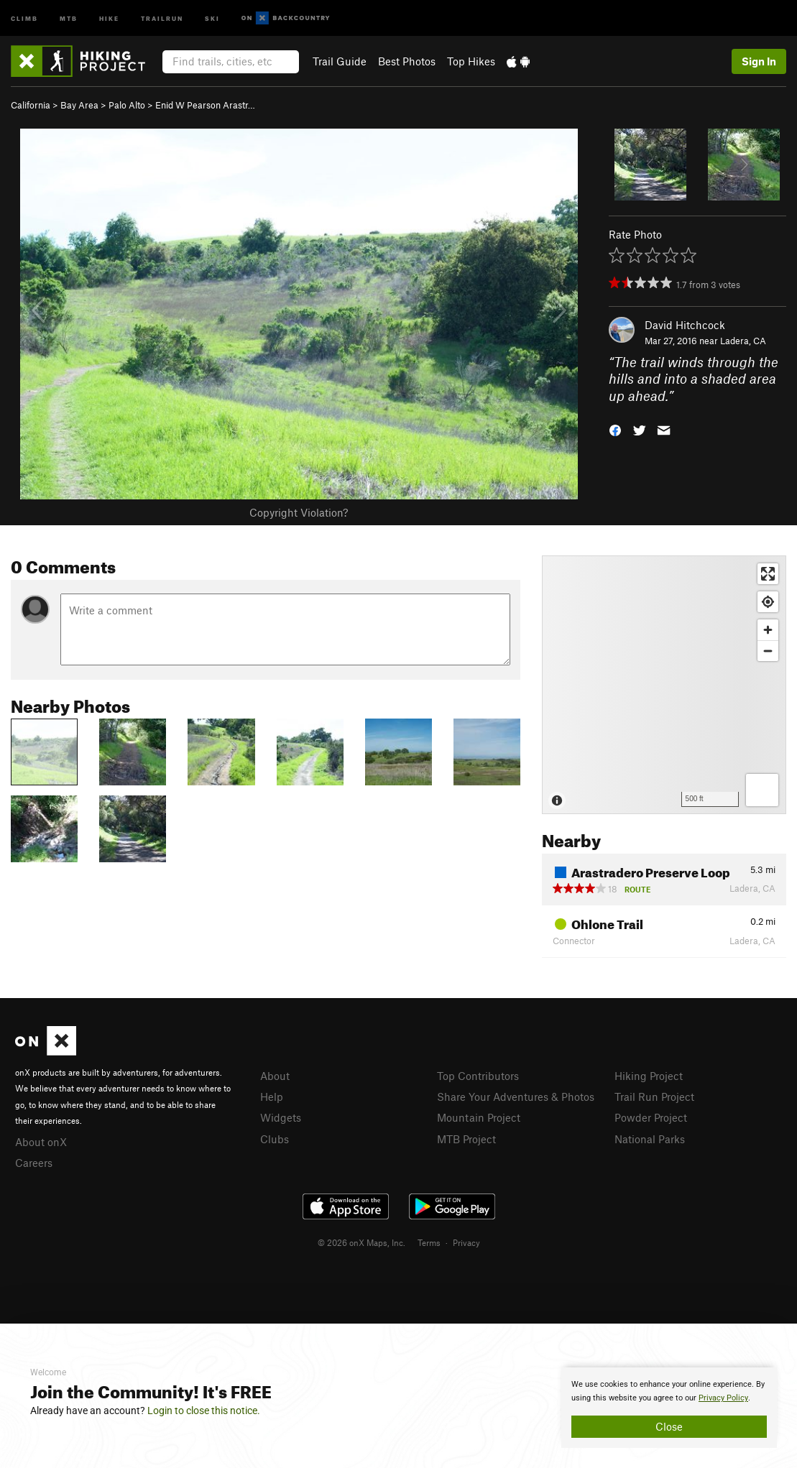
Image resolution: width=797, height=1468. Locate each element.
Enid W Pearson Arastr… (205, 105)
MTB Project (466, 1138)
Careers (33, 1162)
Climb (24, 17)
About (275, 1075)
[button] (615, 429)
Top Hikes (471, 61)
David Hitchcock (685, 324)
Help (271, 1096)
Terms (429, 1242)
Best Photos (407, 61)
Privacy (466, 1242)
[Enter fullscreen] (767, 573)
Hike (109, 17)
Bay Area (79, 105)
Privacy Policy (723, 1398)
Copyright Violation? (298, 512)
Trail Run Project (654, 1096)
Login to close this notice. (203, 1410)
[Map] (664, 684)
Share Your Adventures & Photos (515, 1096)
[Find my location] (767, 601)
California (30, 105)
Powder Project (650, 1117)
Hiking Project (648, 1075)
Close (669, 1426)
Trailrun (162, 17)
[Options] (762, 790)
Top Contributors (478, 1075)
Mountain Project (478, 1117)
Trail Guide (340, 61)
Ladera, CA (743, 340)
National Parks (649, 1138)
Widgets (280, 1117)
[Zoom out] (767, 650)
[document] (669, 1407)
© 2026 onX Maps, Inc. (361, 1242)
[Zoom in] (767, 629)
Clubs (274, 1138)
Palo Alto (127, 105)
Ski (212, 17)
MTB (69, 17)
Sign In (759, 61)
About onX (41, 1141)
